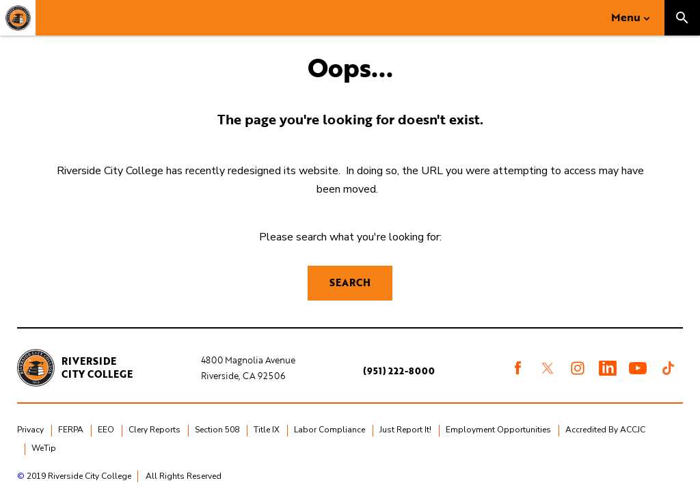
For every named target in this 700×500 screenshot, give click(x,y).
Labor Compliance (329, 429)
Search (350, 282)
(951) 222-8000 (399, 371)
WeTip (43, 448)
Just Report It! (405, 429)
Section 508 (217, 429)
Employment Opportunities (498, 429)
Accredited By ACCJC (605, 429)
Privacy (30, 429)
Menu (626, 17)
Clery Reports (154, 429)
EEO (106, 429)
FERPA (70, 429)
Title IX (267, 429)
